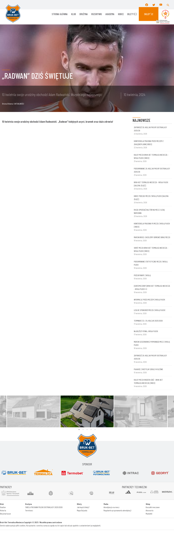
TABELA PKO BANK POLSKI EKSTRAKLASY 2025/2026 (44, 507)
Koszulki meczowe (153, 507)
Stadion (3, 507)
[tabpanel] (87, 411)
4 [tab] (91, 429)
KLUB (73, 14)
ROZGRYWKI (96, 14)
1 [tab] (79, 429)
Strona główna (60, 14)
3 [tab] (87, 429)
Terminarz (29, 510)
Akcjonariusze (5, 513)
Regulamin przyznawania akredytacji (117, 510)
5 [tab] (95, 429)
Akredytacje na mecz (111, 507)
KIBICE (121, 14)
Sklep (148, 14)
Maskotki (149, 513)
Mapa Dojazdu (82, 510)
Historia (3, 510)
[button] (168, 4)
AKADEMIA (109, 14)
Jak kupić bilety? (83, 507)
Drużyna (83, 14)
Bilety (132, 14)
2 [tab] (83, 429)
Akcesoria (149, 510)
